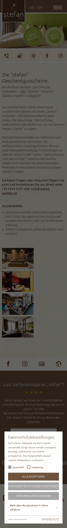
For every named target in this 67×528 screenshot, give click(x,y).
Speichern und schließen (33, 495)
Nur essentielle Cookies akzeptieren (34, 486)
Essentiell (18, 467)
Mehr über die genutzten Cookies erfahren (33, 507)
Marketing (37, 467)
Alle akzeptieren (33, 476)
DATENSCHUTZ (50, 519)
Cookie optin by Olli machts (17, 519)
